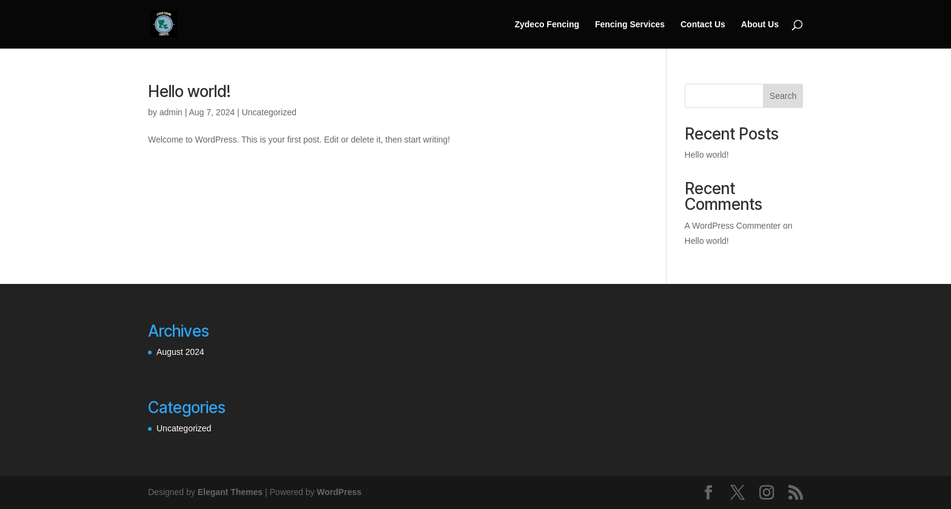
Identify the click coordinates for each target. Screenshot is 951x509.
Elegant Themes (230, 492)
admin (171, 112)
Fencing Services (630, 24)
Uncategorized (268, 112)
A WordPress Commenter (733, 226)
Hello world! (189, 91)
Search (783, 96)
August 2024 (180, 352)
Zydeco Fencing (546, 24)
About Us (760, 24)
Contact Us (702, 24)
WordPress (339, 492)
